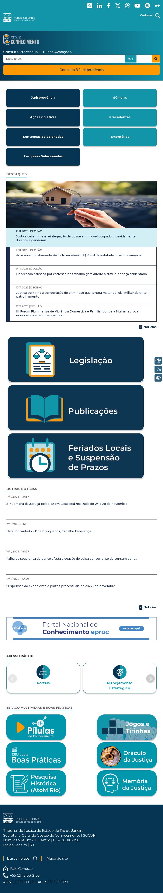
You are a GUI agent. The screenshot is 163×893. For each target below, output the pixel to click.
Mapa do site (57, 858)
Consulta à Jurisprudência (81, 70)
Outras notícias (21, 489)
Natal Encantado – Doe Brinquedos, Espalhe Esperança (48, 531)
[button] (12, 678)
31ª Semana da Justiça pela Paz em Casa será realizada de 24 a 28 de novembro (66, 504)
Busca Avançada (57, 52)
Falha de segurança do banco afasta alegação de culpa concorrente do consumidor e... (71, 559)
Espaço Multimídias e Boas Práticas (39, 708)
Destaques (16, 174)
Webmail (146, 15)
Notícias (148, 327)
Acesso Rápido (20, 656)
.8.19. (131, 58)
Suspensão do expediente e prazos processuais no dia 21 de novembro (60, 586)
